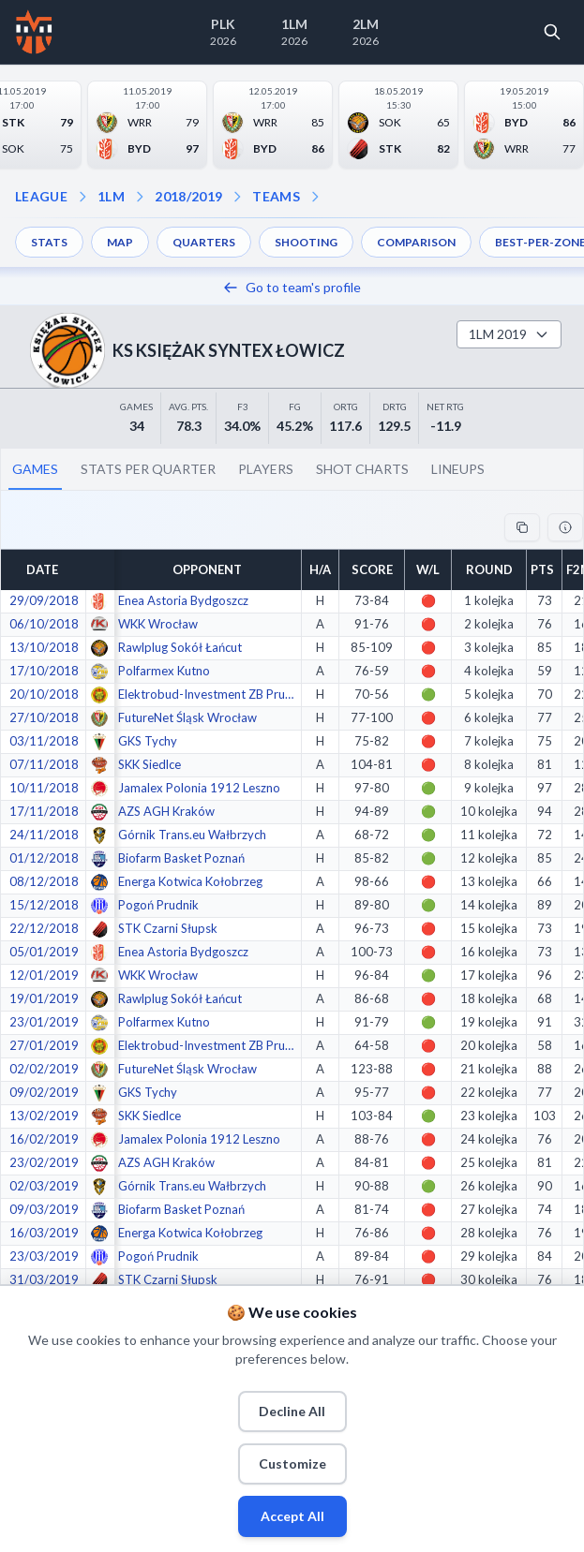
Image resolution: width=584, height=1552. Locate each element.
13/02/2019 (44, 1115)
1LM (111, 196)
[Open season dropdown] (139, 196)
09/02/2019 (44, 1092)
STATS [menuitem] (49, 242)
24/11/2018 (44, 834)
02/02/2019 (44, 1068)
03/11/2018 (44, 740)
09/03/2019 (44, 1209)
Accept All (292, 1516)
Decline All (292, 1411)
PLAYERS (265, 469)
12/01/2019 (44, 975)
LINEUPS (458, 469)
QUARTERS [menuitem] (203, 242)
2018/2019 (188, 196)
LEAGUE (41, 196)
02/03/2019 (44, 1185)
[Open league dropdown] (82, 196)
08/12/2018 (44, 881)
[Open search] (552, 32)
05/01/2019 (44, 951)
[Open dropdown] (314, 196)
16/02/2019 (44, 1138)
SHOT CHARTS (362, 469)
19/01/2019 (44, 998)
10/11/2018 (44, 787)
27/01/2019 (44, 1045)
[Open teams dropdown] (237, 196)
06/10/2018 (44, 623)
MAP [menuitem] (120, 242)
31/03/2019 (44, 1279)
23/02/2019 (44, 1162)
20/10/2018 (44, 694)
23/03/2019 (44, 1256)
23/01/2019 (44, 1021)
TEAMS (276, 196)
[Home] (34, 31)
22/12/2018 (44, 928)
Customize (292, 1463)
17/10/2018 (44, 670)
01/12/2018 (44, 857)
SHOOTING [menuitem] (306, 242)
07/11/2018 (44, 764)
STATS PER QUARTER (148, 469)
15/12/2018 (44, 904)
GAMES (35, 469)
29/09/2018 (44, 600)
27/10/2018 (44, 717)
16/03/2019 (44, 1232)
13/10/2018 (44, 647)
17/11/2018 (44, 811)
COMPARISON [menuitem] (416, 242)
